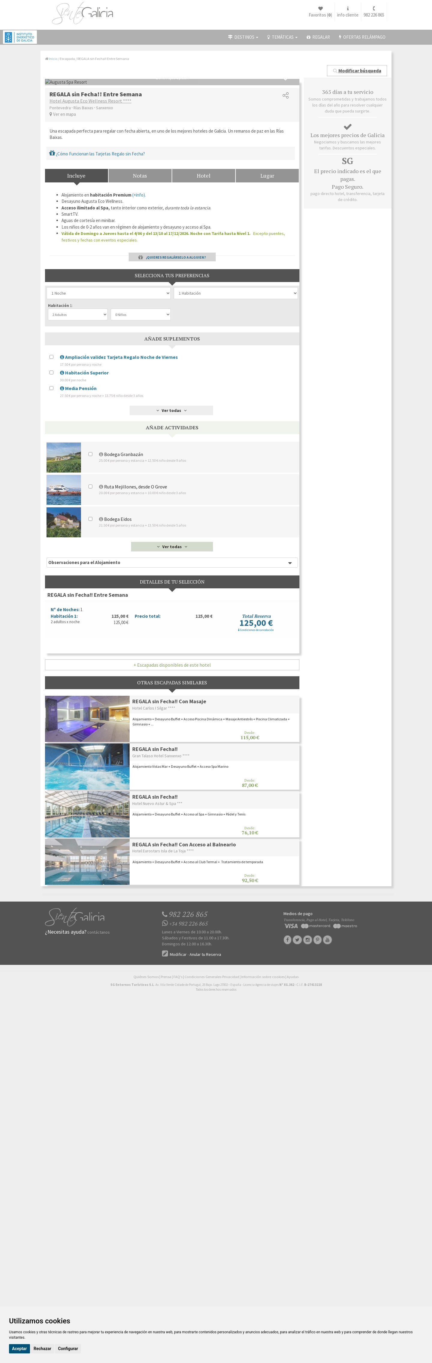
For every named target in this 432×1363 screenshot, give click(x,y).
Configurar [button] (68, 1348)
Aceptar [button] (19, 1348)
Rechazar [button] (42, 1348)
